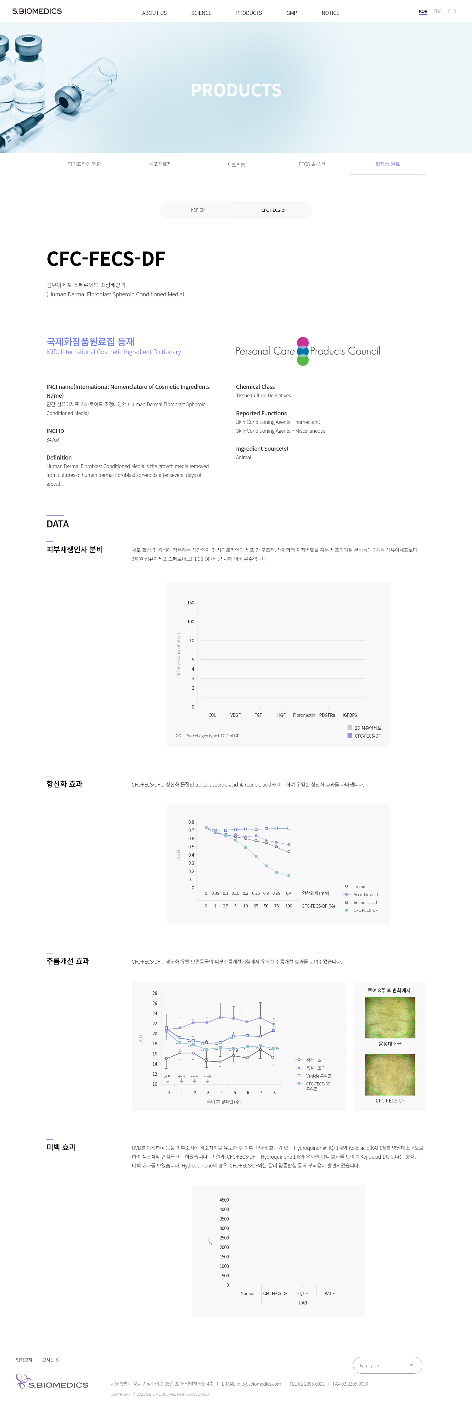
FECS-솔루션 (312, 167)
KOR (423, 12)
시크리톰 (236, 167)
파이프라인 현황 (84, 167)
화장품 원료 (387, 167)
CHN (452, 12)
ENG (437, 12)
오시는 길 (55, 1365)
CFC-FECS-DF (274, 214)
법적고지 (25, 1365)
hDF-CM (198, 214)
